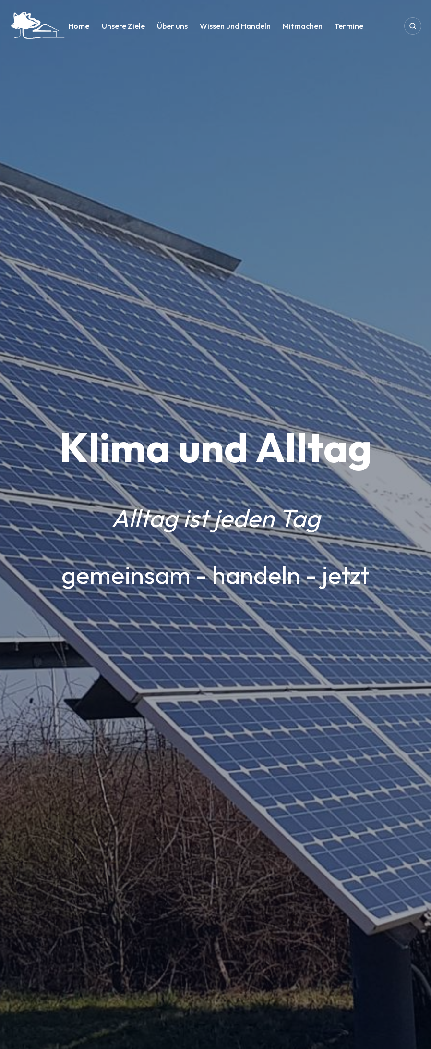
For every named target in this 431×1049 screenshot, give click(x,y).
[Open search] (412, 26)
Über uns (172, 26)
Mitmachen (303, 26)
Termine (349, 26)
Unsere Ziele (123, 26)
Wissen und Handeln (235, 26)
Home (79, 26)
